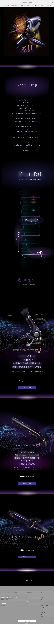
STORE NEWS (29, 592)
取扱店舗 (28, 595)
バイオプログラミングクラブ (5, 592)
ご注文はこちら (27, 393)
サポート (42, 592)
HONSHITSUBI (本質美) (4, 599)
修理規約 (42, 612)
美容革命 (15, 593)
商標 (41, 610)
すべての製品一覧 (3, 604)
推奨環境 (42, 596)
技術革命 (15, 592)
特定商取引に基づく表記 (44, 603)
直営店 (28, 593)
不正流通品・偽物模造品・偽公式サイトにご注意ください (47, 609)
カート (52, 3)
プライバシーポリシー (44, 606)
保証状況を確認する (44, 595)
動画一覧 (15, 599)
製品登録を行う (43, 593)
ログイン (50, 3)
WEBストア (29, 596)
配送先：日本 (27, 616)
